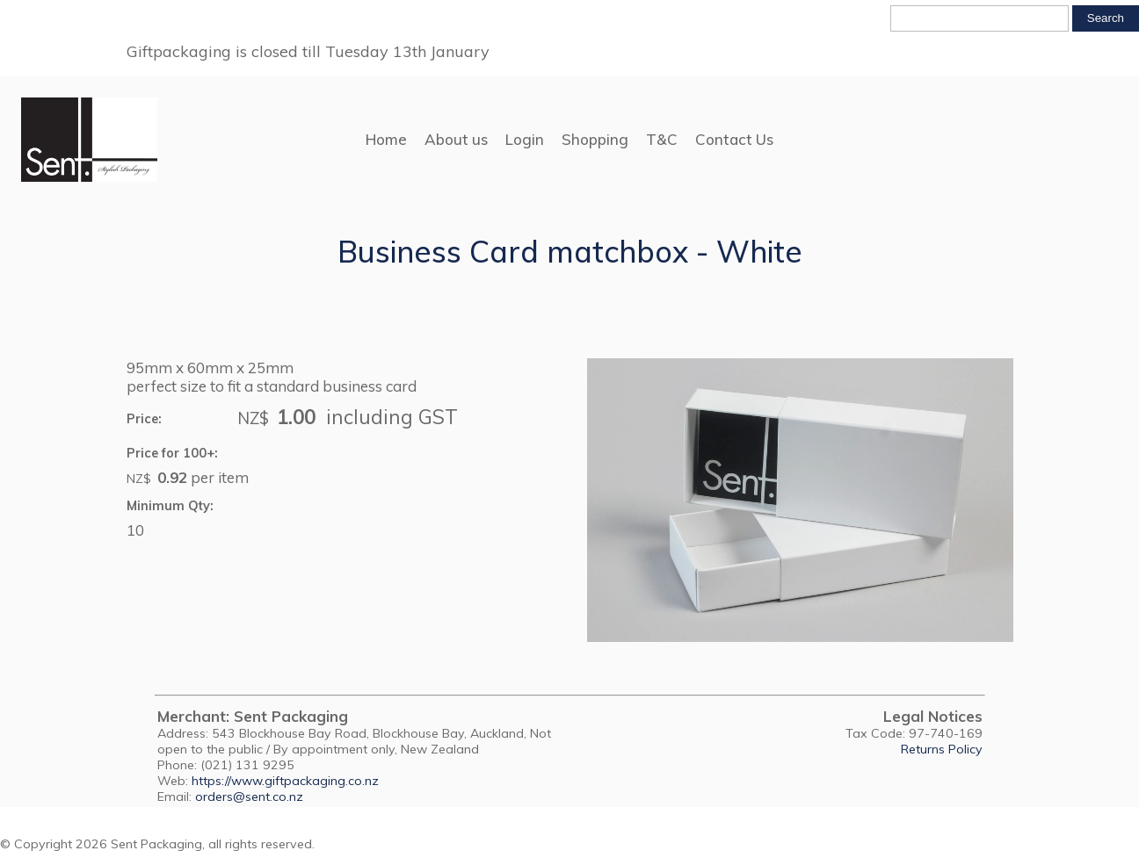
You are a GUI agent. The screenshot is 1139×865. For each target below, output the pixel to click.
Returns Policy (942, 749)
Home (386, 139)
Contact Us (734, 139)
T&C (662, 139)
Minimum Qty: (170, 506)
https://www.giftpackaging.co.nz (285, 781)
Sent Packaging (156, 844)
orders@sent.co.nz (249, 796)
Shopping (595, 139)
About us (456, 139)
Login (524, 139)
